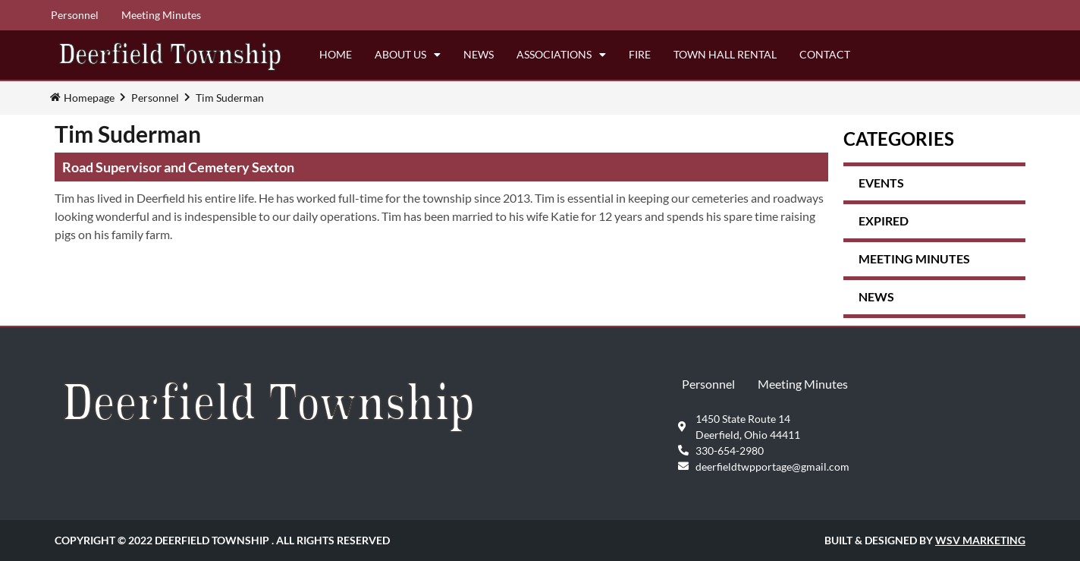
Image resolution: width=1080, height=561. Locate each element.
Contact (824, 54)
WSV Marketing (980, 540)
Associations (561, 54)
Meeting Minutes (161, 14)
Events (881, 182)
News (478, 54)
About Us (408, 54)
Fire (640, 54)
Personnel (75, 14)
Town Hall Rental (725, 54)
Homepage (89, 97)
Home (335, 54)
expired (884, 220)
